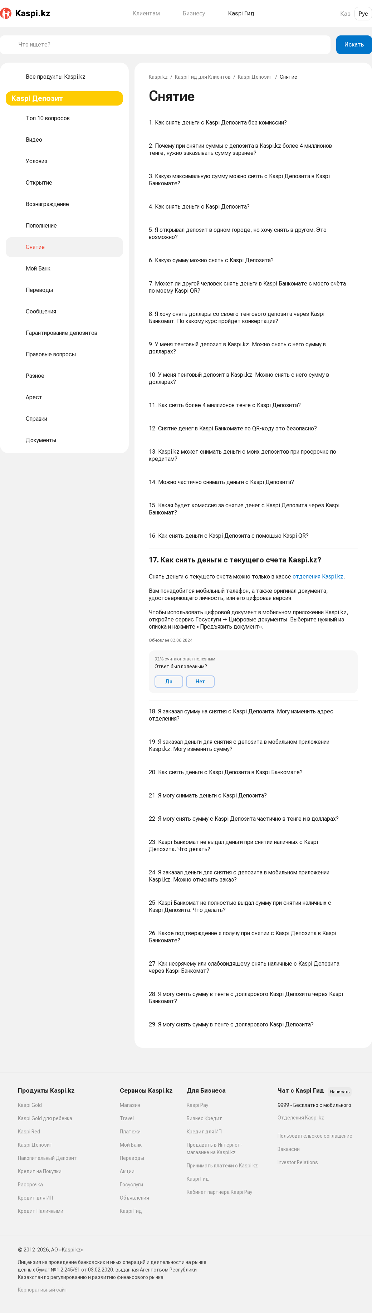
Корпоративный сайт (43, 1290)
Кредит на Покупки (40, 1171)
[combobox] (172, 44)
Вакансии (289, 1149)
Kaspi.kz (158, 77)
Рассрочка (30, 1184)
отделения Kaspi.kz (318, 576)
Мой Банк (131, 1145)
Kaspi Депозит (255, 77)
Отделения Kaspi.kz (301, 1118)
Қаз (345, 13)
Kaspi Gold (30, 1105)
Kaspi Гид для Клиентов (203, 77)
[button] (253, 624)
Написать (339, 1091)
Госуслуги (131, 1184)
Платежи (130, 1131)
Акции (127, 1171)
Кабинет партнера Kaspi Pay (219, 1192)
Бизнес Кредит (204, 1118)
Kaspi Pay (197, 1105)
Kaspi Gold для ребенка (45, 1118)
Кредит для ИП (35, 1198)
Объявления (134, 1198)
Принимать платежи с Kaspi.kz (222, 1165)
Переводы (132, 1158)
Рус (363, 13)
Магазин (130, 1105)
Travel (127, 1118)
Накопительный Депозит (47, 1158)
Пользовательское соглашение (315, 1136)
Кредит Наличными (40, 1211)
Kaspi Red (29, 1131)
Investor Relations (298, 1162)
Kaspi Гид (131, 1211)
